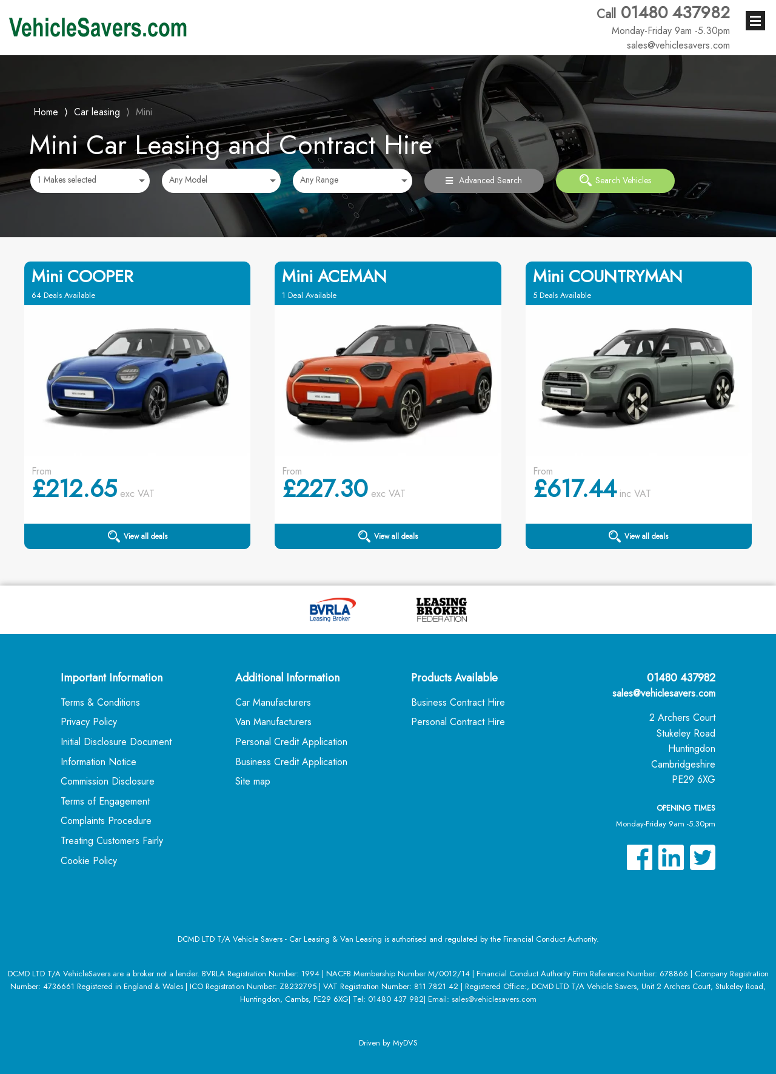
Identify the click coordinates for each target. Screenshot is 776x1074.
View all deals (137, 536)
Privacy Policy (89, 722)
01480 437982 (663, 20)
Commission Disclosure (108, 781)
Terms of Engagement (105, 801)
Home (45, 111)
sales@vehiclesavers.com (663, 693)
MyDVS (405, 1043)
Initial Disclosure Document (116, 742)
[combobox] (90, 181)
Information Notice (98, 762)
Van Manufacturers (273, 722)
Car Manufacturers (273, 702)
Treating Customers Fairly (112, 841)
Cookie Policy (89, 861)
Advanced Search (484, 180)
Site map (252, 781)
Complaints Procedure (106, 821)
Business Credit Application (291, 762)
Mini (144, 112)
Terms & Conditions (100, 702)
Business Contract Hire (458, 702)
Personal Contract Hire (458, 722)
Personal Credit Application (291, 742)
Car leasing (97, 112)
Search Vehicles (615, 180)
